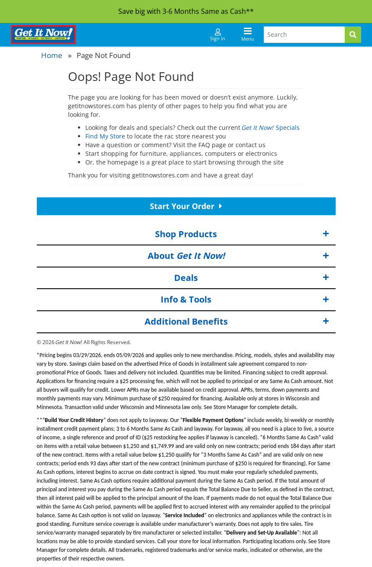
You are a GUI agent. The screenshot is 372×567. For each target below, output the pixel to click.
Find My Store (105, 136)
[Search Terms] (304, 34)
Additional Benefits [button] (237, 321)
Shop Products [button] (242, 234)
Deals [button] (251, 278)
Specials (271, 127)
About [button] (238, 256)
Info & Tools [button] (245, 299)
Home (51, 55)
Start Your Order (186, 206)
